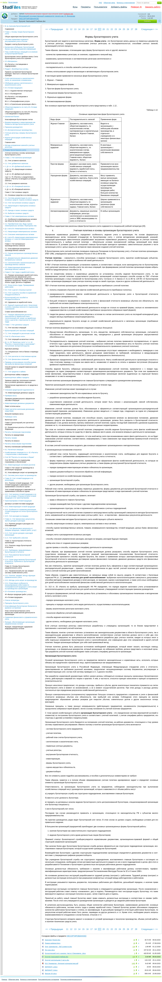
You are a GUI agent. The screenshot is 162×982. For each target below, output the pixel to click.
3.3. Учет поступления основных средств (20, 84)
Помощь (4, 979)
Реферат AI (136, 7)
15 (83, 29)
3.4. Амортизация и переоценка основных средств (20, 88)
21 (108, 29)
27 (132, 29)
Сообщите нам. (68, 13)
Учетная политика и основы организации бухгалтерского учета (20, 35)
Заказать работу (152, 7)
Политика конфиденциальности (71, 979)
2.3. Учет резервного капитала (16, 65)
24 (120, 29)
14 (79, 29)
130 (134, 947)
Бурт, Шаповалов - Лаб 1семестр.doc (58, 947)
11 (67, 29)
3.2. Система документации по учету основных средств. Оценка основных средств (21, 80)
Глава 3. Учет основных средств (16, 73)
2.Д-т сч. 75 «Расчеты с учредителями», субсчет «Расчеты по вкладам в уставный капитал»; (20, 60)
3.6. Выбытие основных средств (16, 94)
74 (134, 970)
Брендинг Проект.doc (52, 940)
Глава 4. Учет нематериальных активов (19, 97)
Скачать (147, 21)
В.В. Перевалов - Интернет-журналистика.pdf (61, 963)
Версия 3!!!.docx (51, 973)
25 (124, 29)
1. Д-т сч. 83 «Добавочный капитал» (18, 48)
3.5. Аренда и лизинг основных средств (19, 92)
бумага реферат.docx (52, 943)
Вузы (75, 7)
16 (87, 29)
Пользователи (100, 7)
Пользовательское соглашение (48, 979)
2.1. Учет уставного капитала (15, 42)
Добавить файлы (119, 7)
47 (134, 967)
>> (156, 29)
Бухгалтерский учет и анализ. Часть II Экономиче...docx (65, 953)
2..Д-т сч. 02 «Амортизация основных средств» (18, 51)
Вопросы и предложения (126, 3)
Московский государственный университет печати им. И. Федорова (47, 16)
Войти (5, 2)
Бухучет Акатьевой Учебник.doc (56, 957)
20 (103, 29)
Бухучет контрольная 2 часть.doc (57, 960)
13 (75, 29)
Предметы (86, 7)
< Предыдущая (56, 29)
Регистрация (13, 2)
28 (136, 29)
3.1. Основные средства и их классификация (21, 76)
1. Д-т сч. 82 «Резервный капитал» (17, 67)
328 (134, 957)
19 (99, 29)
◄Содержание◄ (2, 63)
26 (128, 29)
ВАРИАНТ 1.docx (51, 967)
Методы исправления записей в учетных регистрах (20, 27)
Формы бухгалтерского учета (15, 31)
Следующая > (147, 29)
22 (112, 29)
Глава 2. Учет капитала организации (18, 39)
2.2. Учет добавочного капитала (16, 45)
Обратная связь (109, 3)
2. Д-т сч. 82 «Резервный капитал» (17, 70)
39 (134, 940)
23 (116, 29)
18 (95, 29)
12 (71, 29)
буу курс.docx (50, 950)
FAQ (100, 3)
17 (91, 29)
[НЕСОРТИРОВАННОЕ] (29, 19)
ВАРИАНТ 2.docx (51, 970)
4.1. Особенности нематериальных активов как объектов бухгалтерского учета (21, 101)
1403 (133, 963)
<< (46, 29)
